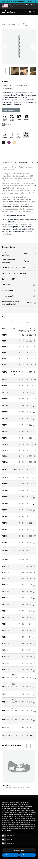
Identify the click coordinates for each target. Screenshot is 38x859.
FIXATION (12, 25)
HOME (4, 25)
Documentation (21, 162)
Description (7, 162)
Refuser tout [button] (10, 855)
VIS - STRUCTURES (27, 25)
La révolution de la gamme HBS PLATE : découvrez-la (19, 1)
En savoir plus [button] (19, 850)
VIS (19, 25)
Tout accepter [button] (27, 855)
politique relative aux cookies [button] (24, 816)
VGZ (35, 25)
